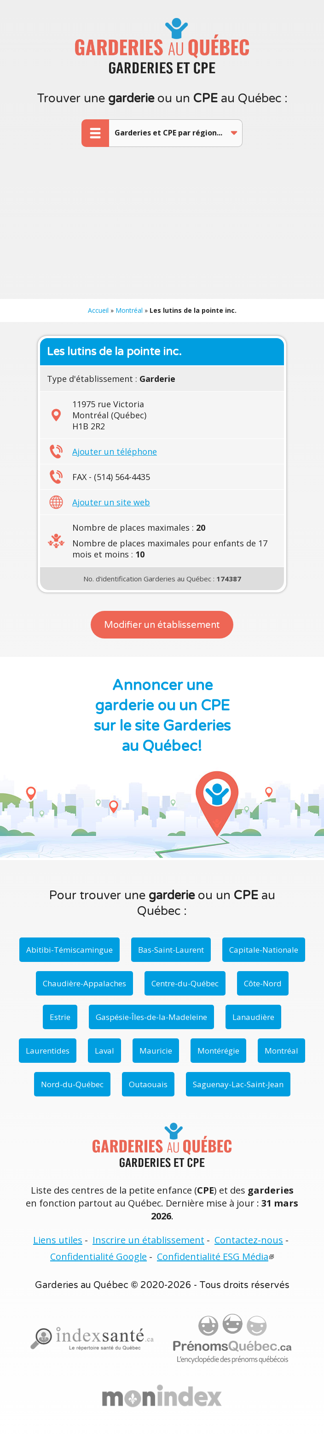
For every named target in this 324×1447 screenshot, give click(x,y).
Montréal (129, 310)
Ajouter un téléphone (114, 451)
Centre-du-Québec (185, 983)
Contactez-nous (248, 1240)
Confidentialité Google (98, 1256)
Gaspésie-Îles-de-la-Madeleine (151, 1017)
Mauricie (155, 1050)
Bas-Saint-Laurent (171, 949)
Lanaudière (253, 1017)
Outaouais (148, 1084)
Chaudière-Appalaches (84, 983)
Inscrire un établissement (148, 1240)
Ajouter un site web (111, 502)
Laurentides (47, 1050)
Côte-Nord (263, 983)
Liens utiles (57, 1240)
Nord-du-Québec (72, 1084)
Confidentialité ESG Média (212, 1256)
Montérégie (218, 1050)
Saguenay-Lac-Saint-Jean (238, 1084)
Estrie (60, 1017)
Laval (104, 1050)
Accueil (98, 310)
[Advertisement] (162, 229)
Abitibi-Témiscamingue (69, 949)
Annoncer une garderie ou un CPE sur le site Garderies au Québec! (162, 716)
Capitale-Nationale (263, 949)
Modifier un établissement (162, 625)
